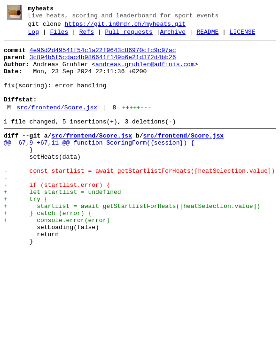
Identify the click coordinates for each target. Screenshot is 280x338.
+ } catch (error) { (48, 248)
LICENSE (243, 36)
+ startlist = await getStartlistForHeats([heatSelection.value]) (132, 240)
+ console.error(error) (57, 257)
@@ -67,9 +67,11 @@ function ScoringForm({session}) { (99, 164)
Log (33, 36)
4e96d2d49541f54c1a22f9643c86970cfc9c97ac (103, 56)
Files (59, 36)
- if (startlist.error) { (57, 214)
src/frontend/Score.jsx (56, 124)
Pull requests (128, 36)
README (207, 36)
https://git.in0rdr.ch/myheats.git (125, 27)
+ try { (26, 231)
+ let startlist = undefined (62, 223)
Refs (86, 36)
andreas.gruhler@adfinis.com (144, 73)
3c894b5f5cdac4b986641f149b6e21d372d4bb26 (103, 64)
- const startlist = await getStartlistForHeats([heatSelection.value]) (139, 197)
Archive (173, 36)
